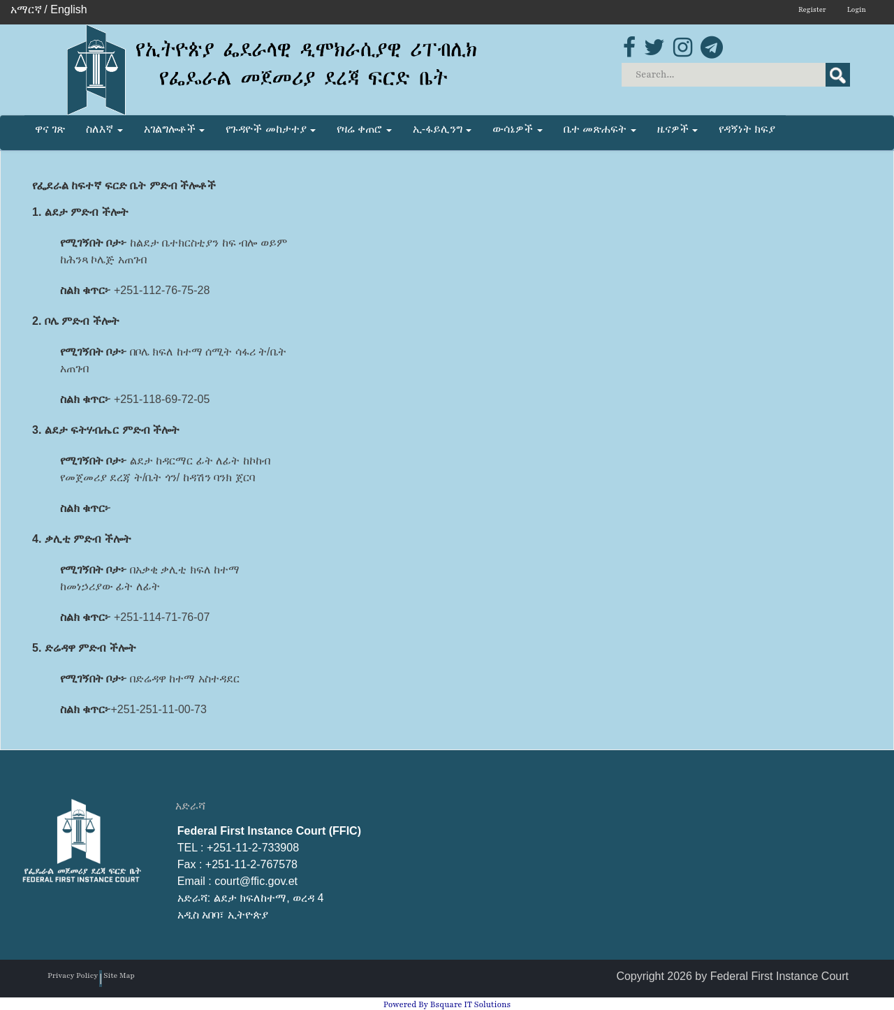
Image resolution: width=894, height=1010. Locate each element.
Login (856, 9)
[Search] (737, 75)
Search (838, 75)
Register (812, 9)
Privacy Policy (72, 975)
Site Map (119, 975)
